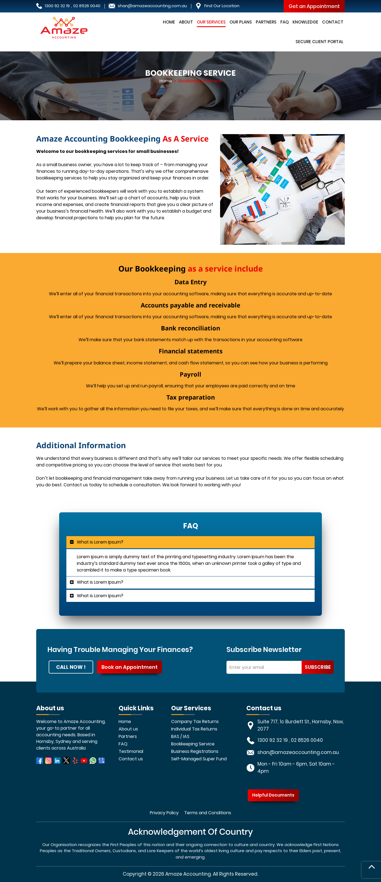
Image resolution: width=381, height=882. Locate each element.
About (186, 22)
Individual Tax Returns (194, 729)
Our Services (211, 22)
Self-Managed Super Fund (199, 759)
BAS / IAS (180, 736)
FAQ (284, 22)
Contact (332, 22)
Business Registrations (194, 751)
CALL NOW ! (71, 667)
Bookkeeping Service (193, 744)
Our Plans (240, 22)
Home (169, 22)
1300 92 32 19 (57, 6)
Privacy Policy (164, 813)
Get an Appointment (314, 6)
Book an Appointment (129, 667)
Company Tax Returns (195, 721)
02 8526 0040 (86, 6)
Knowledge (305, 22)
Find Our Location (221, 6)
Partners (266, 22)
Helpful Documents (273, 795)
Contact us (131, 759)
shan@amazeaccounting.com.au (152, 6)
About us (128, 729)
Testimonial (131, 751)
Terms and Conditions (207, 813)
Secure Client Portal (319, 42)
